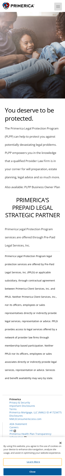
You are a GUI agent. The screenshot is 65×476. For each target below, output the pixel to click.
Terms (13, 409)
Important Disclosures (22, 405)
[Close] (60, 444)
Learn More (33, 463)
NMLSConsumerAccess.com (25, 419)
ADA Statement (18, 424)
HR (13, 430)
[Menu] (58, 7)
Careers (14, 427)
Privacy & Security (19, 402)
